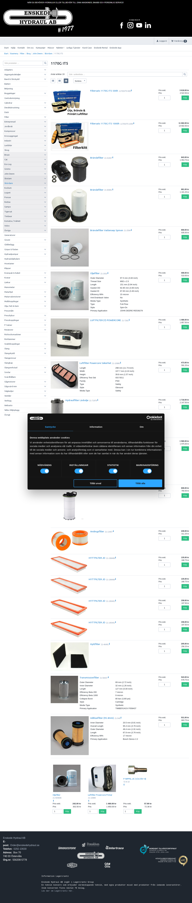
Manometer (9, 287)
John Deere (38, 54)
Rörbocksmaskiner (12, 334)
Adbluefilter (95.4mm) (102, 718)
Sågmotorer (9, 382)
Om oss (30, 48)
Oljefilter (95, 273)
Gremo (7, 169)
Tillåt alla (140, 483)
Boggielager (9, 93)
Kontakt (21, 48)
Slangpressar (10, 358)
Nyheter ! (60, 48)
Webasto (8, 405)
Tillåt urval (95, 483)
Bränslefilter (96, 157)
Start (6, 48)
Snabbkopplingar (12, 344)
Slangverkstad (10, 367)
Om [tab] (141, 427)
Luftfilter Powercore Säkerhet (95, 363)
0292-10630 (20, 849)
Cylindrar (8, 103)
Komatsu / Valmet (12, 221)
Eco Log (7, 164)
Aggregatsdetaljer (12, 74)
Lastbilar (8, 145)
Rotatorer (8, 330)
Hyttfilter (95, 644)
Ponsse (7, 197)
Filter (22, 54)
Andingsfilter (97, 531)
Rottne (7, 202)
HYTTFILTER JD (97, 557)
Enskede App (115, 48)
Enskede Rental (101, 48)
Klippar (7, 268)
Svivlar (7, 372)
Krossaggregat (11, 136)
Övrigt (7, 415)
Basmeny (14, 54)
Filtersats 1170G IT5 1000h (104, 123)
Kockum (8, 188)
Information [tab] (96, 427)
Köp (185, 98)
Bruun (7, 155)
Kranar (7, 278)
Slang (6, 348)
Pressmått (9, 311)
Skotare (8, 178)
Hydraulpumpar (11, 254)
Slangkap (8, 363)
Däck (6, 112)
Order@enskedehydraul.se (24, 845)
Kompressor (9, 131)
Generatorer (9, 235)
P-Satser (8, 325)
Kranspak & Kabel (12, 273)
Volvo (7, 226)
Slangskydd (9, 353)
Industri (7, 141)
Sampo (7, 207)
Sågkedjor (9, 391)
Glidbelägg (9, 244)
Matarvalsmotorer (12, 297)
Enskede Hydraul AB (14, 838)
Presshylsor (9, 315)
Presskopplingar (11, 320)
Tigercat (8, 211)
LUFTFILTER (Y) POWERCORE (105, 320)
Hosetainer (9, 263)
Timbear (8, 216)
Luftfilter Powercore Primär (100, 795)
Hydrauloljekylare (12, 259)
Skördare (48, 54)
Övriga (7, 230)
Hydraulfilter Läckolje (76, 400)
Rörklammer (9, 339)
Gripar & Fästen (11, 249)
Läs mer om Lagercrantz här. (57, 890)
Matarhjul (8, 292)
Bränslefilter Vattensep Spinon (106, 230)
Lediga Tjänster (73, 48)
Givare (7, 240)
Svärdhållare (10, 377)
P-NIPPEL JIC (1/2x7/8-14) (134, 779)
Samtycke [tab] (50, 427)
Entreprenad (10, 122)
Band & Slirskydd (11, 79)
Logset (7, 193)
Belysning (8, 88)
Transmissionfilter (89, 677)
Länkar (7, 282)
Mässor (51, 48)
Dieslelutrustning (11, 107)
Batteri (7, 84)
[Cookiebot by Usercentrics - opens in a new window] (149, 418)
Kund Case (87, 48)
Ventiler (7, 396)
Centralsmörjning (12, 98)
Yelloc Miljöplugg (11, 410)
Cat (5, 159)
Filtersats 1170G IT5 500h (104, 90)
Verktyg (7, 401)
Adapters (8, 70)
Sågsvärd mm (10, 386)
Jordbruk (8, 126)
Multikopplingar (11, 301)
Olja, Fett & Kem (11, 306)
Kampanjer (40, 48)
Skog (28, 54)
